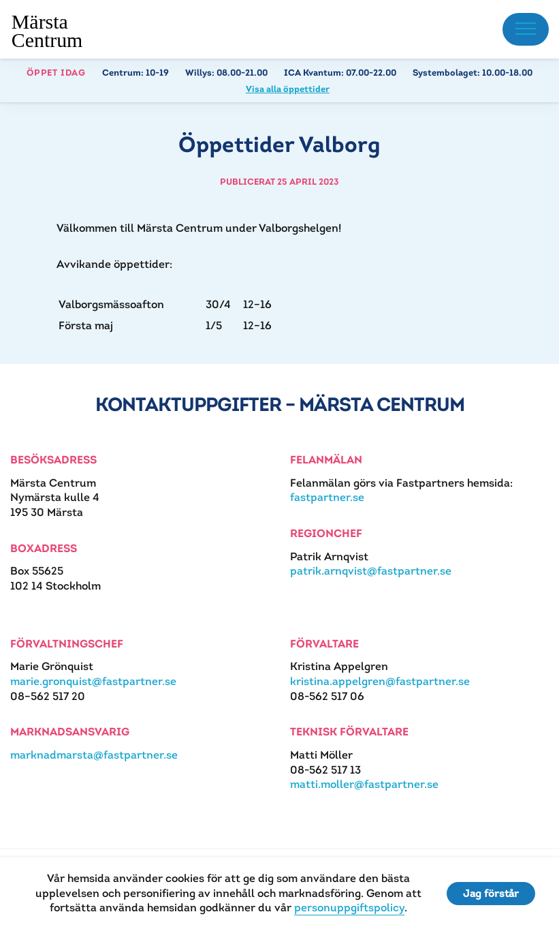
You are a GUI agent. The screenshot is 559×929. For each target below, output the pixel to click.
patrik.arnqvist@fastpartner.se (370, 571)
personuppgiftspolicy (349, 907)
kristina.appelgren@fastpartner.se (380, 681)
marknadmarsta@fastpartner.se (94, 755)
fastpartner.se (327, 497)
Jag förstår (491, 893)
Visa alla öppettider (288, 89)
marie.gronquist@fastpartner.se (93, 681)
